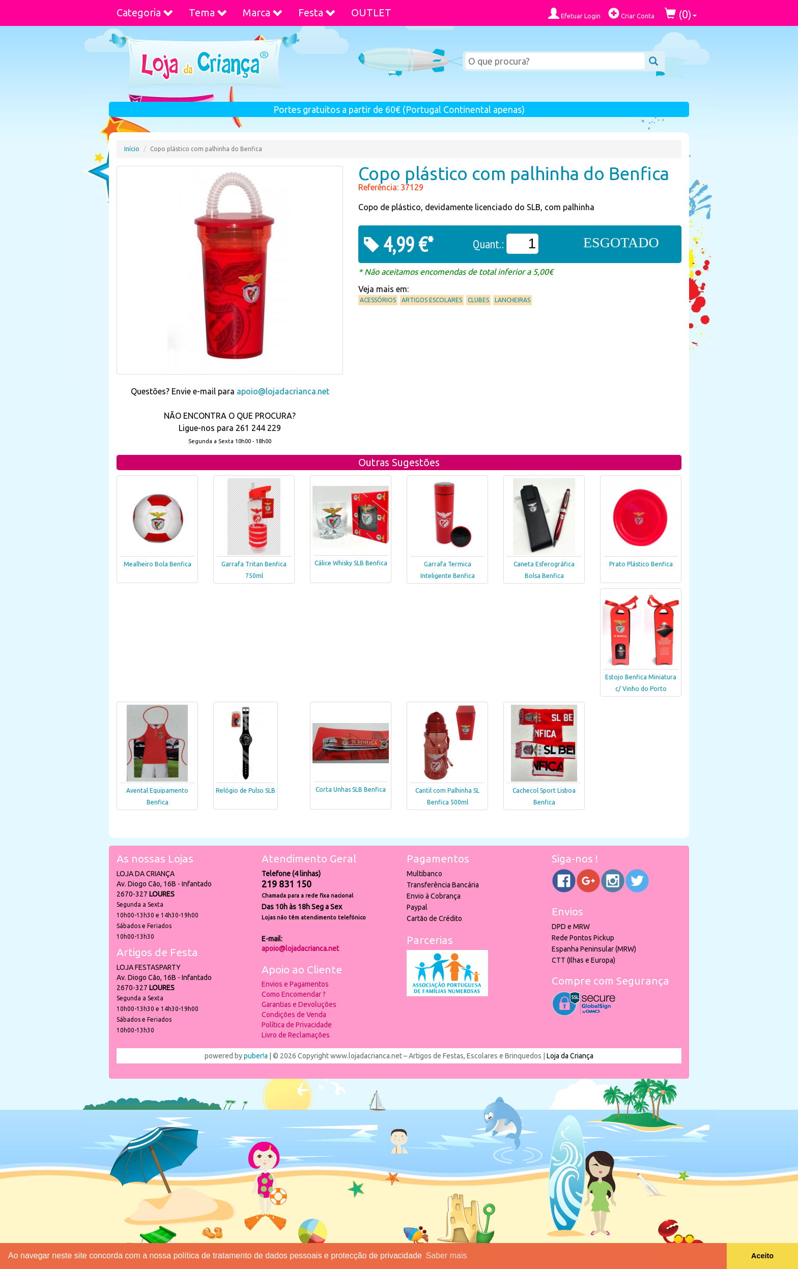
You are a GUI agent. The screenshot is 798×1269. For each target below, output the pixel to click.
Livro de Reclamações (296, 1035)
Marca (263, 12)
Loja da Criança (570, 1056)
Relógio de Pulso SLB (245, 790)
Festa (317, 12)
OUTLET (371, 12)
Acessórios (378, 300)
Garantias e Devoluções (299, 1004)
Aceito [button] (762, 1256)
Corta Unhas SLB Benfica (351, 789)
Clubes (478, 300)
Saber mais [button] (446, 1255)
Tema (208, 12)
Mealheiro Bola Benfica (157, 564)
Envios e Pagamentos (295, 984)
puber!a (256, 1056)
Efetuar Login (574, 13)
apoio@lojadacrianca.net (283, 391)
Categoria (145, 12)
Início (131, 149)
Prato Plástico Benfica (641, 564)
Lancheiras (512, 300)
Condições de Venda (294, 1015)
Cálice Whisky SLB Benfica (351, 563)
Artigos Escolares (432, 300)
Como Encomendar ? (294, 994)
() (681, 14)
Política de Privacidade (297, 1025)
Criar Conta (631, 13)
